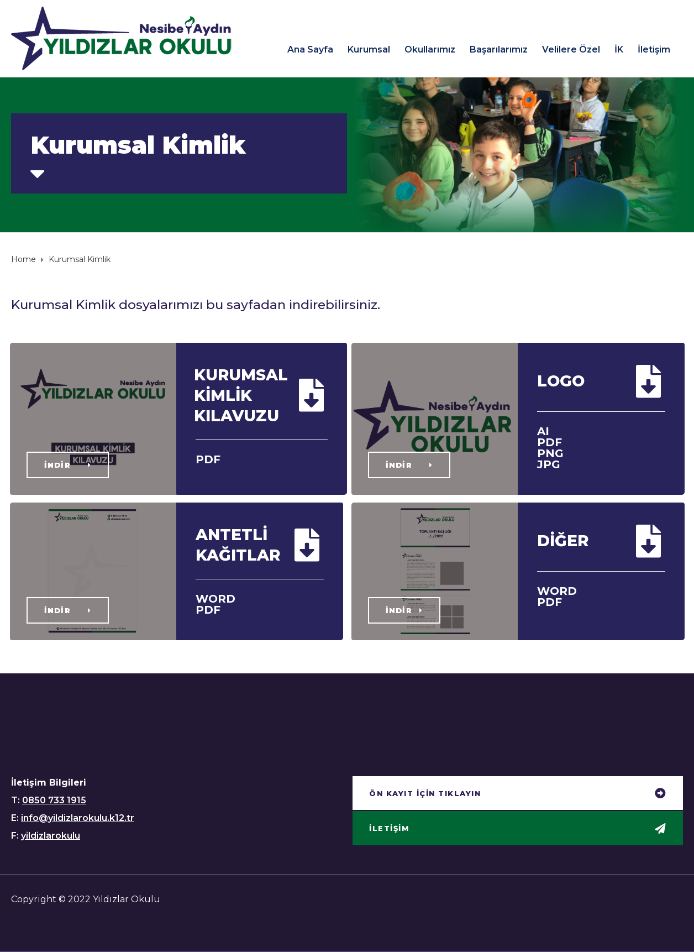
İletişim (654, 49)
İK (618, 49)
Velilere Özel (571, 49)
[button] (68, 465)
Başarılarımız (499, 49)
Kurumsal (369, 49)
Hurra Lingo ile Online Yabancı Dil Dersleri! (116, 926)
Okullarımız (429, 49)
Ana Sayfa (310, 49)
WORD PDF (215, 604)
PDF (208, 459)
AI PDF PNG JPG (550, 448)
